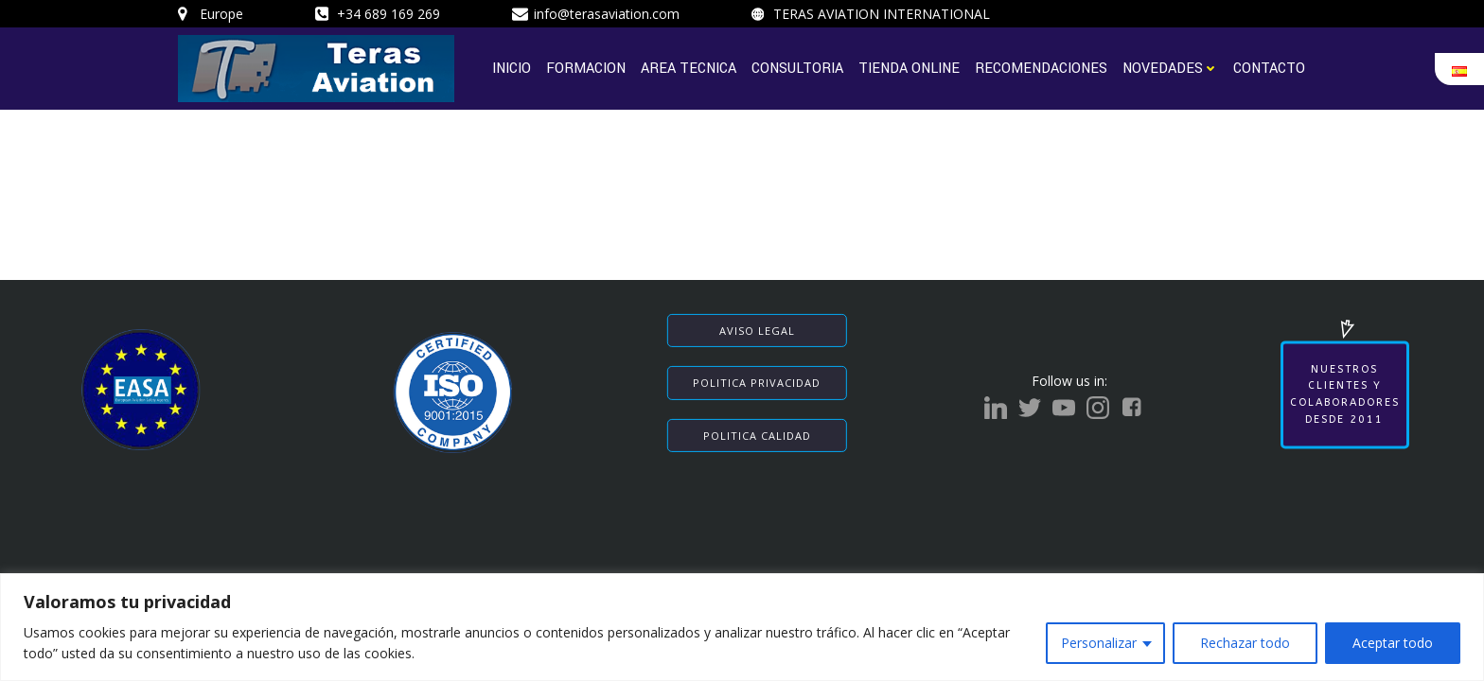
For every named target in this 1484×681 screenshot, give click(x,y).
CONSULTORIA (797, 68)
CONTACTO (1269, 68)
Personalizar (1099, 643)
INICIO (511, 68)
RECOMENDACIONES (1041, 68)
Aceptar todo (1392, 643)
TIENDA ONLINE (909, 68)
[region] (742, 627)
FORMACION (586, 68)
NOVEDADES (1170, 68)
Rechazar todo (1245, 643)
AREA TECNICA (688, 68)
